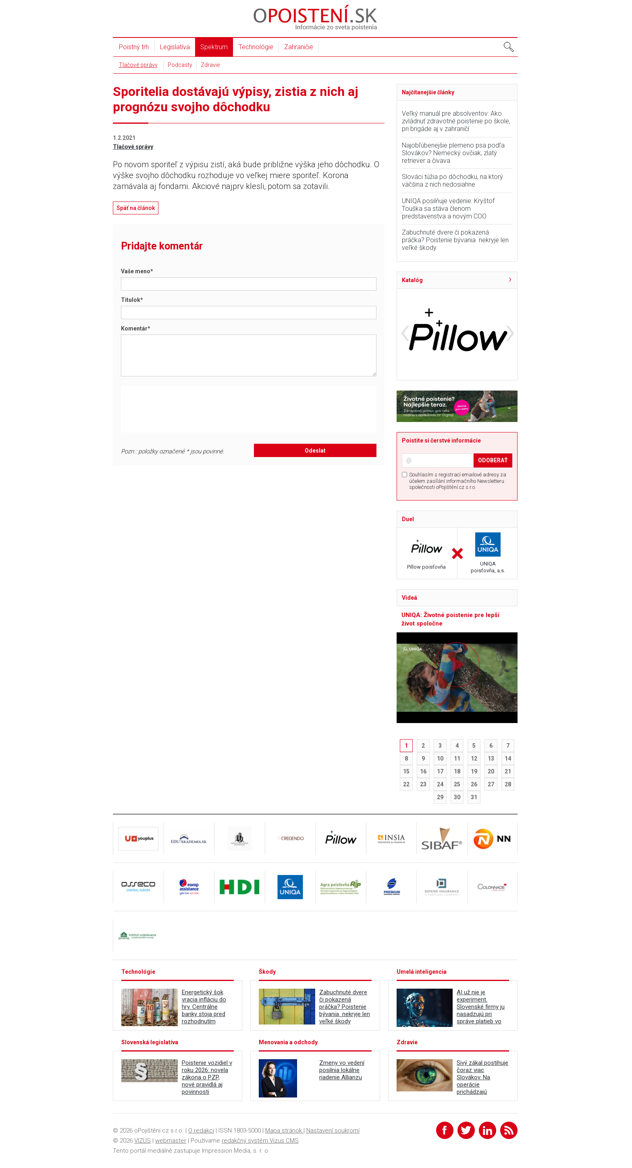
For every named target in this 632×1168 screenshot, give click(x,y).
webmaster (170, 1140)
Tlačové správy (138, 65)
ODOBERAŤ (493, 460)
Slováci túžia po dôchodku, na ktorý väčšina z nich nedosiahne (452, 180)
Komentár (135, 328)
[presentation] (190, 409)
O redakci (201, 1130)
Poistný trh (134, 47)
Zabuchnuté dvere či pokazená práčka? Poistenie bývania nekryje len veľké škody (455, 240)
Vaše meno (137, 271)
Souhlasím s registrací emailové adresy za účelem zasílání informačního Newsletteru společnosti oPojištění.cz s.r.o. (457, 481)
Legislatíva (175, 47)
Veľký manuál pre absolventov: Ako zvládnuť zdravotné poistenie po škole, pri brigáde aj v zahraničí (456, 121)
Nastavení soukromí (333, 1130)
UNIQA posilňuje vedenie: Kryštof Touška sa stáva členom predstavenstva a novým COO (448, 208)
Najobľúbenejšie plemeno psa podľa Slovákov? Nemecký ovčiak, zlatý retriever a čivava (453, 152)
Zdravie (210, 65)
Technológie (256, 47)
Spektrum (214, 47)
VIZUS (142, 1140)
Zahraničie (298, 47)
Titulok (132, 300)
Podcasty (180, 65)
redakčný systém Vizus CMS (260, 1140)
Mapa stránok (284, 1130)
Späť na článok (135, 208)
